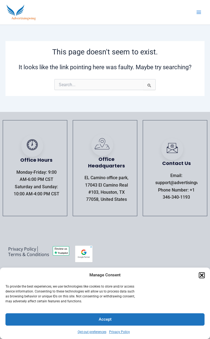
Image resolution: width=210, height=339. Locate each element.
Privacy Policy (119, 332)
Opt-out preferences (92, 332)
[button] (202, 275)
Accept (105, 319)
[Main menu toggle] (199, 12)
